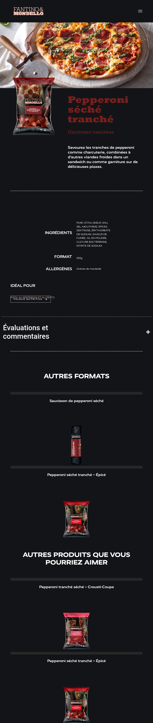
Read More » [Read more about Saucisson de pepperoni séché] (76, 393)
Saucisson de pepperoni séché (77, 401)
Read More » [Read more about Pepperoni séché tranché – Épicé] (76, 467)
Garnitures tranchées (91, 132)
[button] (30, 299)
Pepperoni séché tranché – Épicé (76, 475)
